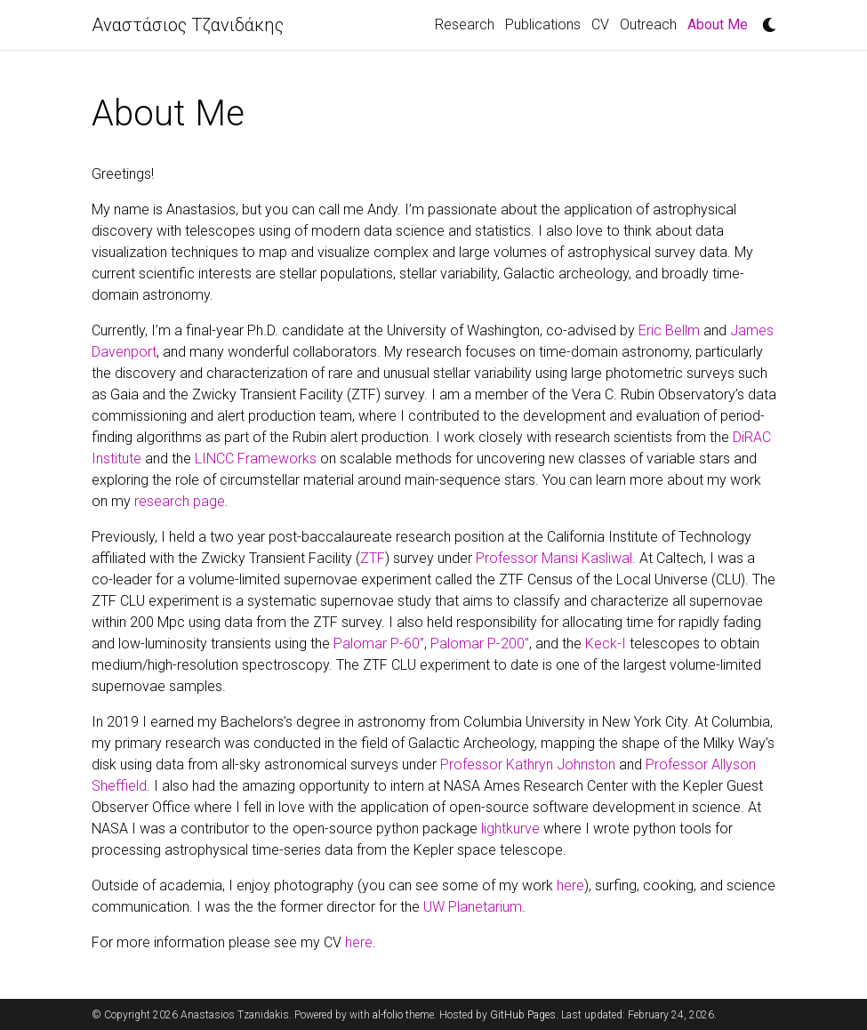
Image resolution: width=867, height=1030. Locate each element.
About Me (720, 23)
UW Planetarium (472, 906)
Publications (543, 24)
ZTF (372, 558)
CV (600, 24)
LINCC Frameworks (256, 458)
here (570, 885)
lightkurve (510, 828)
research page (179, 501)
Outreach (648, 24)
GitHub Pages (523, 1015)
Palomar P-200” (479, 643)
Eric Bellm (669, 330)
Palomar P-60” (378, 643)
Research (464, 24)
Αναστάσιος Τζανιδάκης (188, 25)
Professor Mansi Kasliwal (554, 558)
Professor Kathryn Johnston (527, 764)
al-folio (388, 1015)
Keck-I (605, 643)
